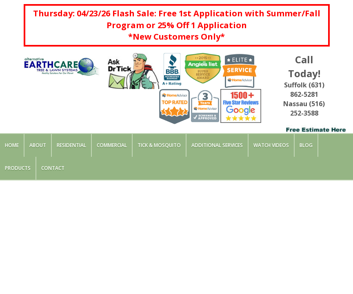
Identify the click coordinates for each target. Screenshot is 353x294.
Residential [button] (71, 145)
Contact (52, 168)
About (37, 145)
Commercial (112, 145)
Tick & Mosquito (159, 145)
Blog (306, 145)
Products (18, 168)
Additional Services (217, 145)
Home (12, 145)
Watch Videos (271, 145)
